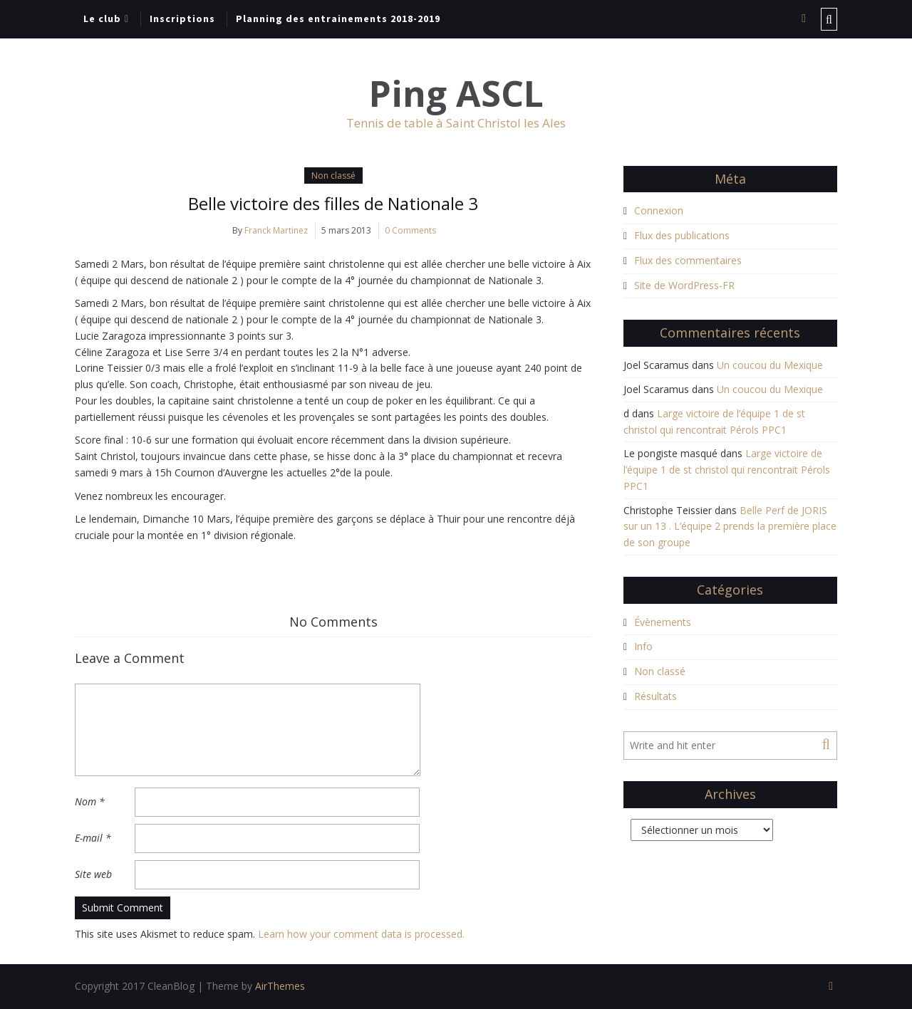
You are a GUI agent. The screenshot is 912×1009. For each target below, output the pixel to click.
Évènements (662, 622)
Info (643, 646)
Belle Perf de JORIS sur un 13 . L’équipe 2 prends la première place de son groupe (729, 526)
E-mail (93, 838)
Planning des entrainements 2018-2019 (338, 18)
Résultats (655, 696)
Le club (102, 18)
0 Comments (410, 230)
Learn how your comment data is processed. (361, 934)
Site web (93, 874)
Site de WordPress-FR (684, 285)
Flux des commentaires (688, 260)
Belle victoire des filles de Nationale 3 (333, 203)
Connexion (658, 210)
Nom (90, 801)
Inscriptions (182, 18)
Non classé (333, 175)
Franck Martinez (276, 230)
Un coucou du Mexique (770, 365)
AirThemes (280, 986)
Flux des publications (682, 235)
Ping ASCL (456, 93)
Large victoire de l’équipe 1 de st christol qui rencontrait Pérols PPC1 (726, 469)
